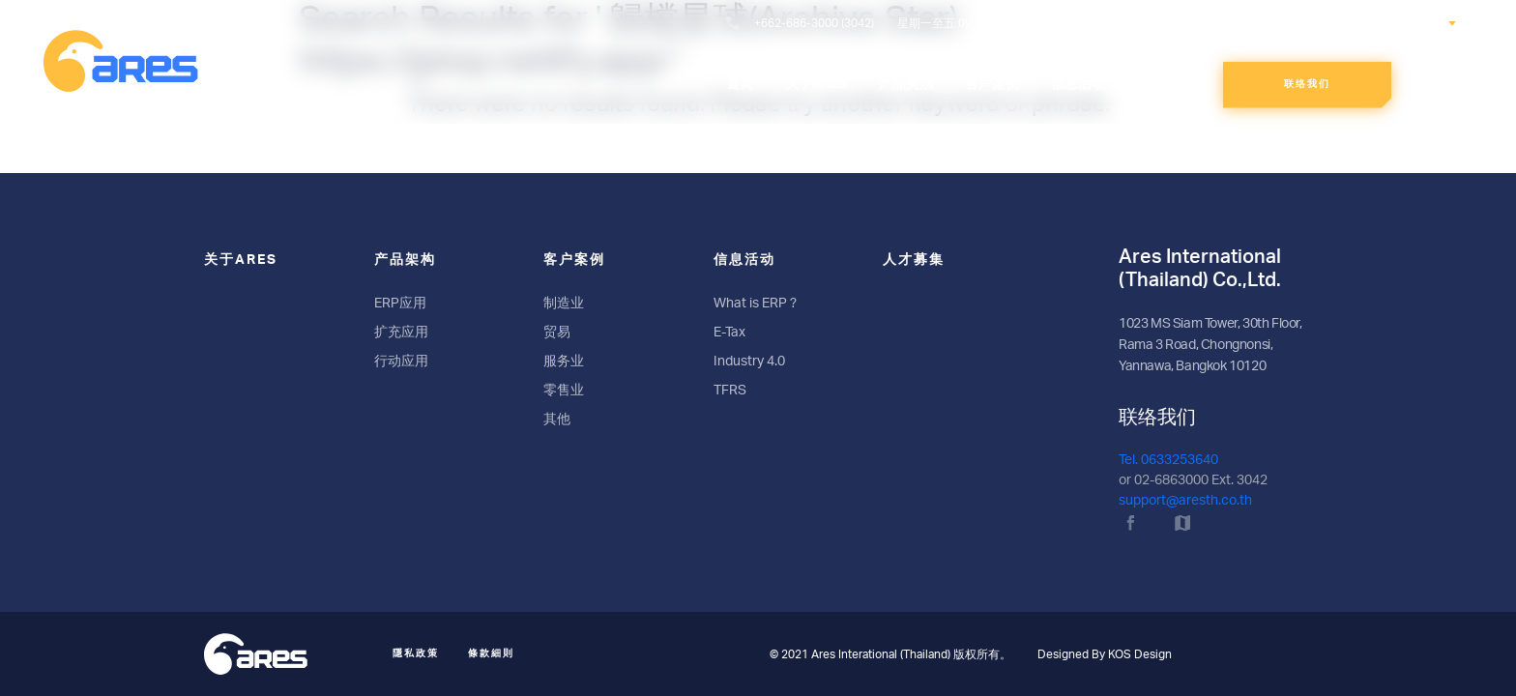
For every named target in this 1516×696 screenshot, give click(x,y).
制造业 (563, 303)
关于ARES (816, 84)
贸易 (556, 332)
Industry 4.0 (749, 361)
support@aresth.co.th (1185, 501)
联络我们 (1307, 84)
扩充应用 (401, 332)
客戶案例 (992, 84)
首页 (739, 84)
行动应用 (401, 361)
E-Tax (729, 332)
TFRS (730, 390)
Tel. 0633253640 (1168, 460)
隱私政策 (416, 653)
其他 (556, 419)
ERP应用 (400, 303)
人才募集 (1164, 84)
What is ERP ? (755, 303)
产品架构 (405, 260)
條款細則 (491, 653)
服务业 (563, 361)
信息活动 (1078, 84)
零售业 (563, 390)
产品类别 (906, 84)
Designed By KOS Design (1104, 654)
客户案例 (574, 260)
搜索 (1276, 22)
